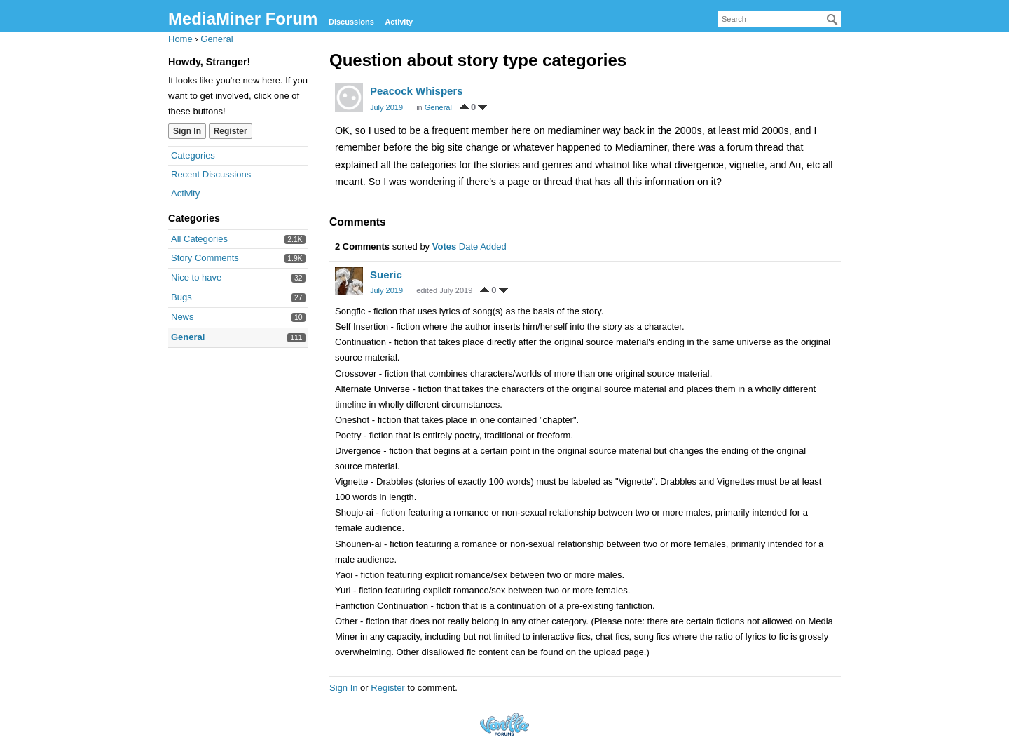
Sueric (386, 275)
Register (230, 131)
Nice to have (196, 277)
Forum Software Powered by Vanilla (504, 724)
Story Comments (205, 258)
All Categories (199, 239)
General (188, 337)
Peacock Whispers (416, 91)
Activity (399, 22)
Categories (193, 155)
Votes (444, 246)
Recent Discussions (211, 174)
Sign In (187, 131)
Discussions (351, 22)
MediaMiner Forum (242, 18)
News (182, 316)
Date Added (483, 246)
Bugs (181, 297)
